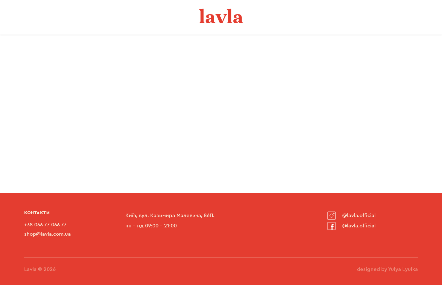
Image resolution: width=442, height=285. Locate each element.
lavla (221, 16)
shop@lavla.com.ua (47, 234)
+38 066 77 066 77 (45, 224)
